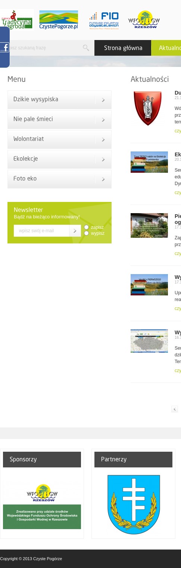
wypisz (97, 233)
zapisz (97, 227)
